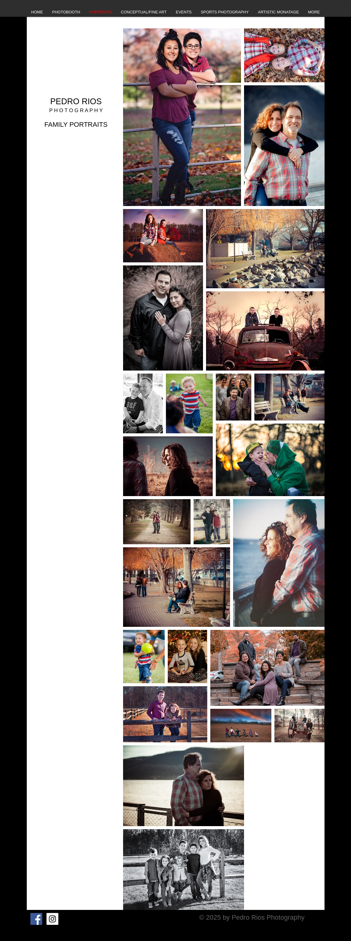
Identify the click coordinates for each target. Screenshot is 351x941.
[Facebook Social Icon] (36, 919)
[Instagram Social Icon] (52, 919)
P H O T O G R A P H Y (76, 110)
